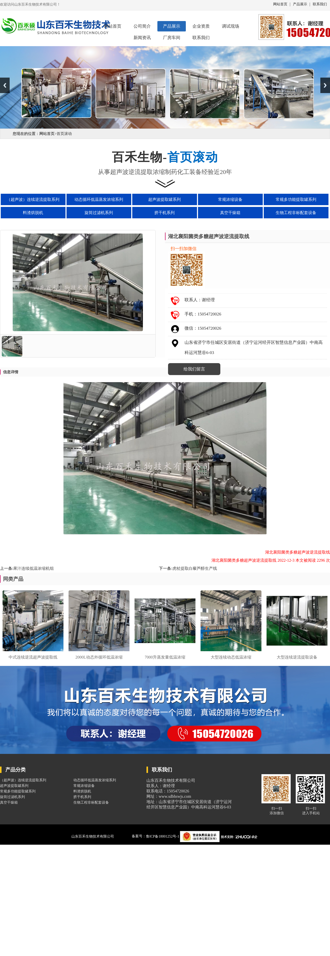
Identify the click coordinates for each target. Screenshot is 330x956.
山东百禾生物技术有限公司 (92, 836)
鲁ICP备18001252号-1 (163, 836)
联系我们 (320, 4)
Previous (5, 85)
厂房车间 (171, 37)
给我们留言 (194, 369)
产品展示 (300, 4)
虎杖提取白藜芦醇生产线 (194, 568)
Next (325, 85)
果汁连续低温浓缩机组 (33, 568)
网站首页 (280, 4)
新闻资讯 (142, 37)
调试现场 (230, 26)
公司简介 (142, 26)
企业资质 (201, 26)
